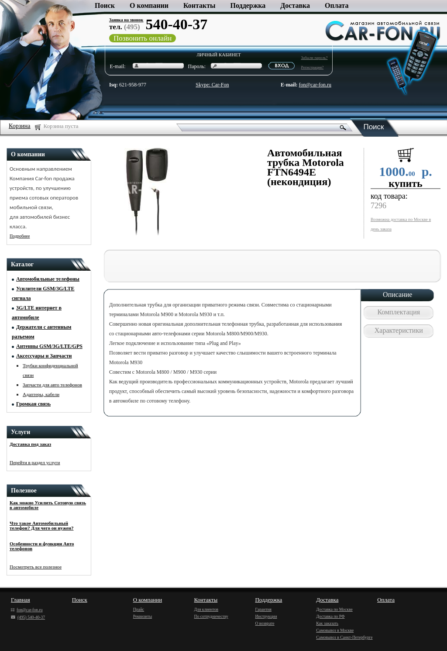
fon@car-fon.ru (315, 85)
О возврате (264, 623)
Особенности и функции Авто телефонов (42, 546)
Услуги (20, 432)
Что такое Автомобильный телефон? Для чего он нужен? (42, 525)
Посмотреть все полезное (36, 566)
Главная (20, 599)
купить (406, 183)
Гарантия (263, 609)
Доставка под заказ (30, 444)
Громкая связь (33, 404)
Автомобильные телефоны (47, 279)
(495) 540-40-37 (28, 617)
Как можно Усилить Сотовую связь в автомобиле (48, 505)
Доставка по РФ (330, 616)
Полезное (24, 490)
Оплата (336, 5)
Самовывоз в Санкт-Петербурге (344, 637)
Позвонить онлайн (142, 38)
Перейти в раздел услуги (35, 462)
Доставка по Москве (334, 609)
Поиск (105, 5)
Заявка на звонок (126, 19)
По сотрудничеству (211, 616)
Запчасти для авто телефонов (52, 384)
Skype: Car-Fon (212, 85)
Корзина (20, 126)
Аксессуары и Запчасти (44, 356)
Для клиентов (206, 609)
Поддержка (248, 5)
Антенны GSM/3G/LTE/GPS (49, 346)
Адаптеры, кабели (41, 394)
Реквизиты (142, 616)
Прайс (138, 609)
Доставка (295, 5)
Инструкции (266, 616)
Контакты (199, 5)
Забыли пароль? (314, 57)
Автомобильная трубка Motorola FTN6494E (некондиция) (305, 167)
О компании (149, 5)
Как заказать (327, 623)
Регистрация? (312, 67)
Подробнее (20, 236)
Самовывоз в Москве (335, 630)
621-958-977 (127, 85)
